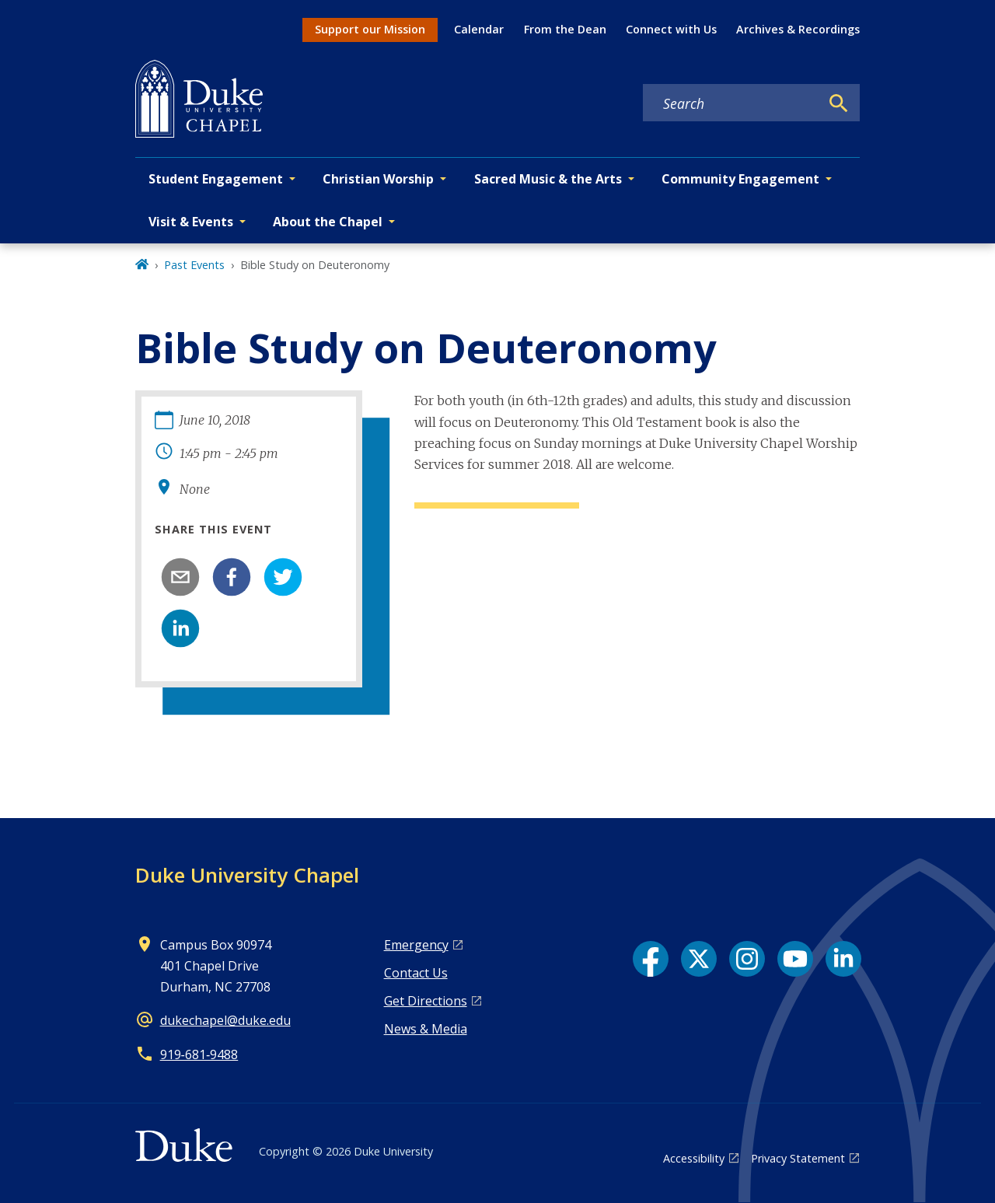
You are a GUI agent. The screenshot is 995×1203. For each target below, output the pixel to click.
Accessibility (693, 1158)
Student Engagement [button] (215, 178)
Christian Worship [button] (378, 178)
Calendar (479, 29)
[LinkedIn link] (843, 959)
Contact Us (416, 972)
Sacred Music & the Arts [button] (548, 178)
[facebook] (231, 577)
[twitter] (283, 577)
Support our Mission (370, 29)
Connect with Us (671, 29)
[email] (180, 577)
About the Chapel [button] (327, 221)
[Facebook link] (651, 959)
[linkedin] (180, 628)
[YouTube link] (795, 959)
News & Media (425, 1028)
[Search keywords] (731, 103)
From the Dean (565, 29)
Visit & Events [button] (190, 221)
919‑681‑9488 (199, 1054)
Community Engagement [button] (740, 178)
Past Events (194, 264)
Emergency (416, 944)
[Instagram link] (747, 959)
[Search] (839, 103)
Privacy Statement (798, 1158)
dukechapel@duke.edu (225, 1020)
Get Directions (425, 1000)
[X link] (699, 959)
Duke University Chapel (247, 875)
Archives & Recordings (798, 29)
